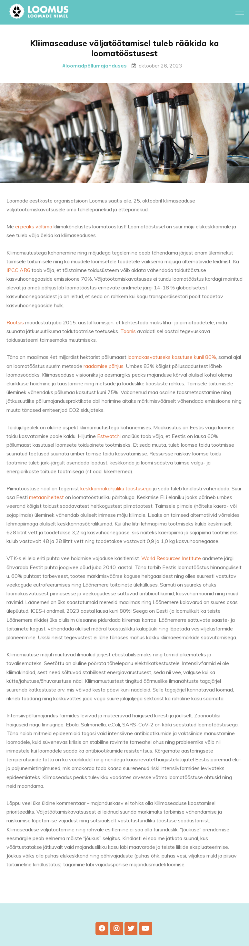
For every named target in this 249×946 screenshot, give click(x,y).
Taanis (128, 335)
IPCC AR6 (19, 274)
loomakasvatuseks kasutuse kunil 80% (172, 361)
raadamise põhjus (104, 370)
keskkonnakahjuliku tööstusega (116, 492)
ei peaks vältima (33, 230)
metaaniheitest (46, 501)
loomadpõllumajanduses (96, 65)
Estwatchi (109, 440)
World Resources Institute (171, 562)
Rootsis (15, 326)
